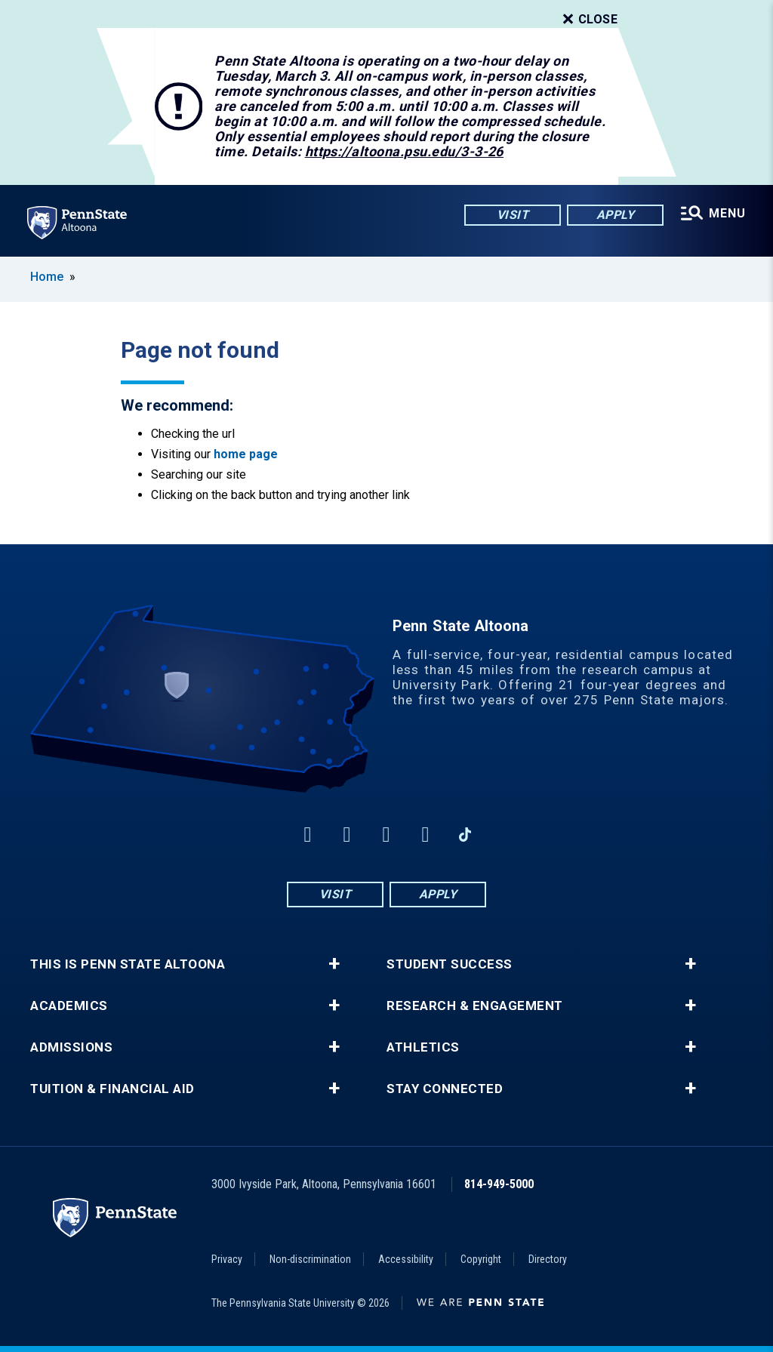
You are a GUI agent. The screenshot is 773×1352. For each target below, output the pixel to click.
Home (46, 276)
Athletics (423, 1047)
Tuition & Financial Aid (112, 1089)
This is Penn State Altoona (127, 964)
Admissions (71, 1047)
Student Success (449, 964)
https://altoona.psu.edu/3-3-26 (404, 151)
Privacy (226, 1259)
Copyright (480, 1259)
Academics (69, 1006)
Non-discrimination (310, 1259)
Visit (513, 215)
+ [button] (334, 964)
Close (588, 19)
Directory (547, 1259)
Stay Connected (444, 1089)
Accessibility (405, 1259)
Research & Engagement (474, 1006)
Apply (615, 215)
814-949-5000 (499, 1184)
